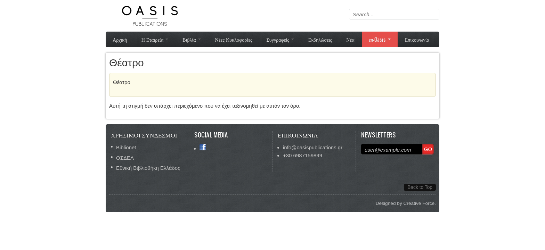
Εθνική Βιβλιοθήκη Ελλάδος (148, 168)
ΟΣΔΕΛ (125, 158)
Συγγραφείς (280, 39)
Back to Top (419, 187)
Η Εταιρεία (155, 39)
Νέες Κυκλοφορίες (233, 39)
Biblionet (126, 147)
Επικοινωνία (417, 39)
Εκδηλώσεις (320, 39)
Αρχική (120, 39)
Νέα (350, 39)
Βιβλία (191, 39)
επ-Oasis (380, 39)
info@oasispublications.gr (312, 147)
